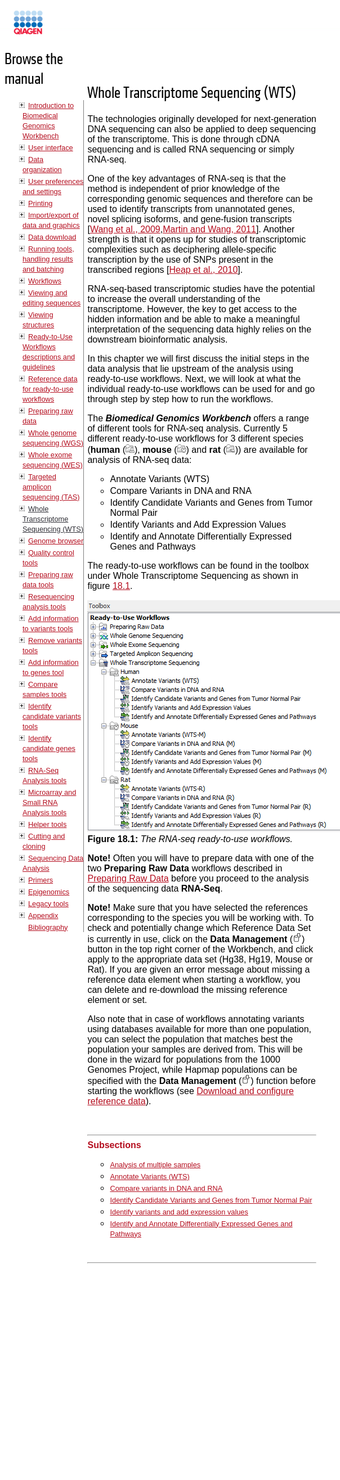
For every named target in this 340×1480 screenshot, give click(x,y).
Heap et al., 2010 (203, 270)
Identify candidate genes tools (49, 748)
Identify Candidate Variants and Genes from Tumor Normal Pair (211, 1200)
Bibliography (48, 927)
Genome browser (55, 541)
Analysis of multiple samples (155, 1164)
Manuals (58, 27)
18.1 (121, 586)
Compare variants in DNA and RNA (166, 1188)
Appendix (43, 915)
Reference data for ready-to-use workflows (50, 389)
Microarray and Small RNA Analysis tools (49, 802)
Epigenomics (48, 892)
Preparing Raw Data (127, 878)
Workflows (44, 281)
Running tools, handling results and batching (48, 259)
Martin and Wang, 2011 (209, 229)
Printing (40, 203)
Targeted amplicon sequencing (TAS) (51, 487)
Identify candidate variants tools (52, 716)
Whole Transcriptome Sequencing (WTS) (53, 519)
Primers (40, 880)
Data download (52, 237)
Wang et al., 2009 (125, 229)
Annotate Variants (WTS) (149, 1176)
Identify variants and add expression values (179, 1212)
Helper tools (47, 824)
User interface (50, 147)
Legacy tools (48, 903)
